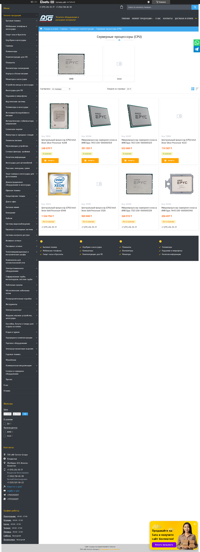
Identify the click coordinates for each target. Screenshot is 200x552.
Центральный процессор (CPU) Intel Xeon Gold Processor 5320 (99, 209)
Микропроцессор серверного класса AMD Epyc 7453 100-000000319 (99, 141)
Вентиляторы (127, 251)
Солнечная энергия (14, 129)
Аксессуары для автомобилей (19, 163)
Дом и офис (11, 201)
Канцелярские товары (15, 196)
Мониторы (126, 254)
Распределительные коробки (18, 299)
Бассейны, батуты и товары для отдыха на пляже (19, 325)
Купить (51, 161)
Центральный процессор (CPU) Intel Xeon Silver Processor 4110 (179, 141)
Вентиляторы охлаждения (17, 68)
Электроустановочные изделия (19, 349)
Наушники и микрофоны (16, 96)
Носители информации (15, 157)
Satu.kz (112, 547)
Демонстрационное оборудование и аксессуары (18, 183)
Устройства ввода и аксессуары (19, 85)
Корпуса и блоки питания (17, 73)
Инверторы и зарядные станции (19, 135)
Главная (126, 18)
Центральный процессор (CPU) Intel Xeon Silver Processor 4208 (58, 141)
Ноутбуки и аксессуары (16, 40)
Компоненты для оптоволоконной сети (15, 261)
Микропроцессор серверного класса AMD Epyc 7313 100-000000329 (139, 209)
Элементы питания (14, 140)
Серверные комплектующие (82, 29)
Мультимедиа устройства (17, 146)
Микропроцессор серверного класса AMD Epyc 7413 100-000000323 (139, 141)
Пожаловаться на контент (110, 549)
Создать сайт (61, 2)
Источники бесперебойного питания (17, 114)
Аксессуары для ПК (14, 90)
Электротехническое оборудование (15, 269)
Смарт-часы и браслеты (53, 254)
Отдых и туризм (12, 332)
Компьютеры (11, 51)
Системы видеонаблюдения (18, 224)
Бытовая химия (12, 207)
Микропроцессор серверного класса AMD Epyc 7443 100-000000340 (179, 209)
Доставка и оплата (184, 18)
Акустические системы (15, 101)
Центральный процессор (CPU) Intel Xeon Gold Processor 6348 (58, 209)
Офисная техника (13, 190)
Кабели (9, 218)
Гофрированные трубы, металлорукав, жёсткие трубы (19, 278)
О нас (6, 385)
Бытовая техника (13, 20)
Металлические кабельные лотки (17, 291)
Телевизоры (167, 247)
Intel (119, 79)
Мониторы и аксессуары (16, 79)
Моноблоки (11, 360)
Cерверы (9, 46)
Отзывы (7, 391)
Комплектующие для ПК (17, 57)
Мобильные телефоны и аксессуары (16, 27)
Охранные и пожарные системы (19, 229)
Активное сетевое (13, 240)
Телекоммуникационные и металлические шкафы (17, 253)
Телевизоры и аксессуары (17, 107)
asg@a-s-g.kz (13, 491)
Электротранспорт (14, 310)
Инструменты (11, 304)
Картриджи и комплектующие (19, 338)
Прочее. (9, 379)
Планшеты (10, 62)
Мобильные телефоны (52, 251)
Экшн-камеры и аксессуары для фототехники (20, 175)
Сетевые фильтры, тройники (18, 151)
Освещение (10, 212)
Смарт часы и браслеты (16, 34)
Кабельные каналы (14, 285)
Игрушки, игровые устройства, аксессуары (19, 316)
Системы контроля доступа (18, 235)
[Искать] (195, 7)
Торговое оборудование (16, 343)
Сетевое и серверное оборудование (15, 372)
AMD (71, 79)
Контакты (168, 18)
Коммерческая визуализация (18, 365)
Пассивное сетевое (14, 246)
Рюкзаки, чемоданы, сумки (18, 168)
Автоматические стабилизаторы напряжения (20, 122)
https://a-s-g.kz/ (14, 486)
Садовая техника (13, 354)
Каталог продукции (12, 15)
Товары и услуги (51, 29)
